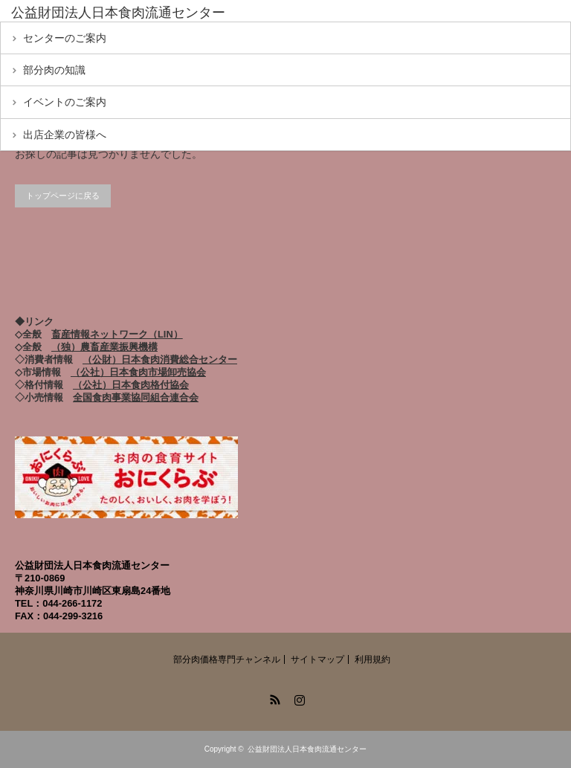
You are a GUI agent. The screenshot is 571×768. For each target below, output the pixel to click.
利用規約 (372, 659)
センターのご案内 (64, 38)
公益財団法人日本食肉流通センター (307, 749)
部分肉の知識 (54, 70)
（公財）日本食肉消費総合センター (160, 359)
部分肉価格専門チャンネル (226, 659)
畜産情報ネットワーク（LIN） (117, 334)
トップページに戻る (63, 195)
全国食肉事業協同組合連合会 (136, 397)
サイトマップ (317, 659)
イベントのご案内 (64, 102)
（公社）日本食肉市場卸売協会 (138, 372)
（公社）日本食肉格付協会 (131, 384)
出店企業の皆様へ (64, 135)
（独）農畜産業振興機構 (104, 346)
